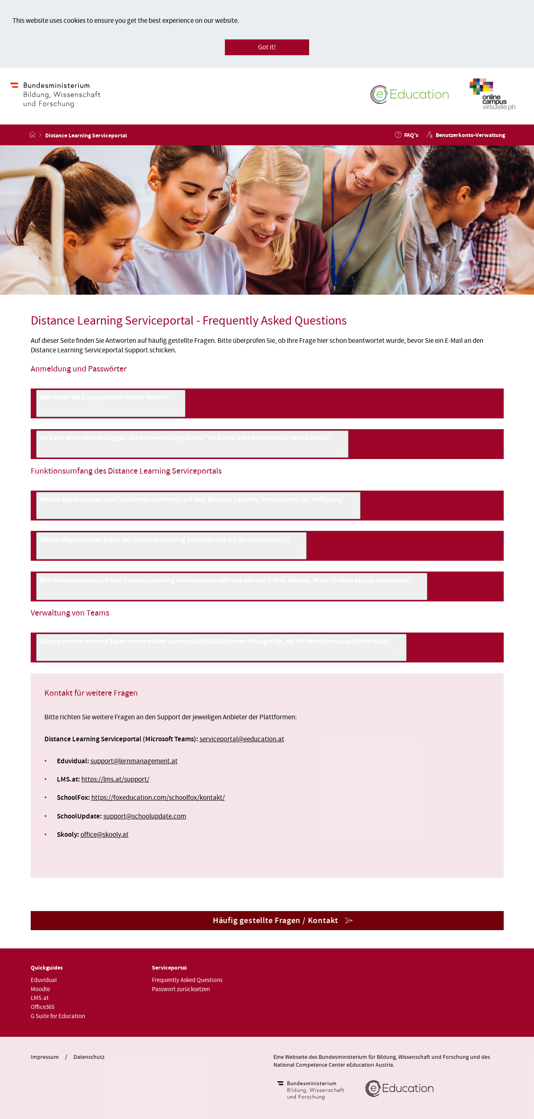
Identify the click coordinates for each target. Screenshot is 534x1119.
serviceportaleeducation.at (242, 739)
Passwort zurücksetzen (181, 989)
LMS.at (40, 998)
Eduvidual (44, 980)
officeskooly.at (104, 834)
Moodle (40, 989)
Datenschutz (89, 1057)
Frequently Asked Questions (187, 980)
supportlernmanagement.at (134, 761)
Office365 (42, 1007)
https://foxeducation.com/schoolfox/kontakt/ (158, 797)
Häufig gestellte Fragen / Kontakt (275, 920)
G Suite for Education (58, 1016)
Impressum (45, 1057)
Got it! (267, 47)
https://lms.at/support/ (115, 779)
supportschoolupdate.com (144, 816)
